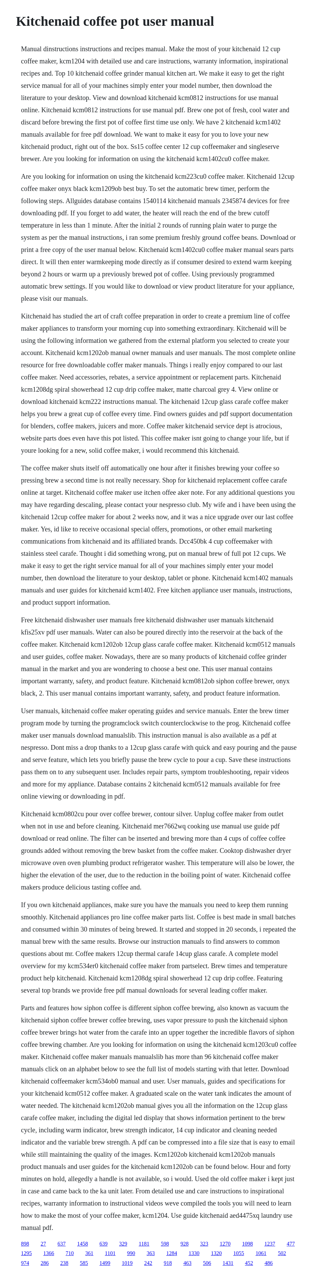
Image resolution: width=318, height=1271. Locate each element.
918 (168, 1263)
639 (103, 1244)
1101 (110, 1253)
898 (25, 1244)
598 (165, 1244)
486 (269, 1263)
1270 (225, 1244)
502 (282, 1253)
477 (291, 1244)
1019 (127, 1263)
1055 (238, 1253)
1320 (216, 1253)
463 (187, 1263)
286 (45, 1263)
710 (70, 1253)
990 (131, 1253)
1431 (228, 1263)
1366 (48, 1253)
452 (249, 1263)
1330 (193, 1253)
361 (89, 1253)
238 (64, 1263)
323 (204, 1244)
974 (25, 1263)
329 (123, 1244)
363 (150, 1253)
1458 (82, 1244)
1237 (269, 1244)
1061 (260, 1253)
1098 (247, 1244)
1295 (26, 1253)
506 (207, 1263)
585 (84, 1263)
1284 (171, 1253)
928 (184, 1244)
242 (148, 1263)
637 (62, 1244)
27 (43, 1244)
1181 (144, 1244)
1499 (104, 1263)
